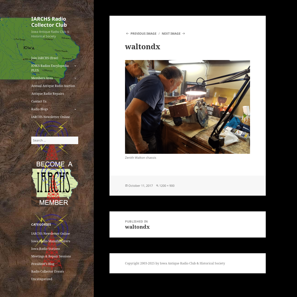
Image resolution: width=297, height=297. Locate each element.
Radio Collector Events (47, 271)
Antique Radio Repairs (47, 93)
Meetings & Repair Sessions (51, 256)
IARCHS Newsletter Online (50, 117)
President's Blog (42, 264)
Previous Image (143, 33)
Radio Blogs (39, 109)
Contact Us (38, 101)
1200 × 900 (166, 186)
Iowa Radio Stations (45, 249)
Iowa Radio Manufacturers (50, 241)
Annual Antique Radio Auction (53, 86)
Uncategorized (41, 279)
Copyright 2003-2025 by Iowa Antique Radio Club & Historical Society (175, 263)
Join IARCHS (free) (44, 58)
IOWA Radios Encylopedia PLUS (50, 68)
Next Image (171, 33)
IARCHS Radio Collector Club (49, 21)
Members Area (42, 78)
